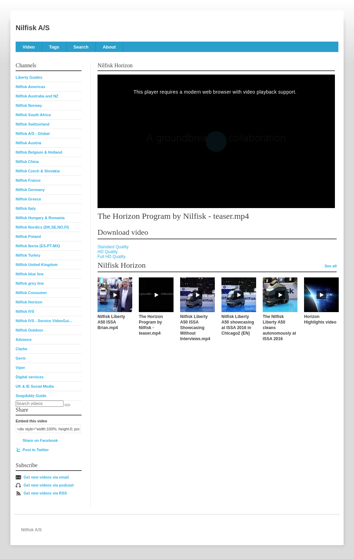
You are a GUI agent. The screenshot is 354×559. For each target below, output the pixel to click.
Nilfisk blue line (30, 274)
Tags (54, 47)
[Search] (67, 405)
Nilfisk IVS (25, 311)
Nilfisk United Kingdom (37, 265)
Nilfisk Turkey (28, 255)
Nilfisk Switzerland (32, 124)
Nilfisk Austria (28, 143)
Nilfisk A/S (33, 28)
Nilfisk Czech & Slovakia (38, 171)
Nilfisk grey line (30, 283)
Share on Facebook (40, 440)
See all (330, 266)
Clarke (21, 349)
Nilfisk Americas (30, 87)
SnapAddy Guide (31, 396)
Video (29, 47)
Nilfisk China (27, 162)
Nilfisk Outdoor (29, 330)
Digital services (30, 377)
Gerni (21, 358)
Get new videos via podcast (49, 485)
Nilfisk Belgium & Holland (39, 152)
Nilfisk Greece (28, 199)
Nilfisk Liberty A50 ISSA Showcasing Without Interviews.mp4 (195, 327)
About (109, 47)
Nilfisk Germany (30, 190)
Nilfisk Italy (26, 208)
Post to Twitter (36, 450)
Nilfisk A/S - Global (33, 133)
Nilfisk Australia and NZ (37, 96)
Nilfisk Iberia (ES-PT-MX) (38, 246)
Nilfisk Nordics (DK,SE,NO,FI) (42, 227)
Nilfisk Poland (28, 236)
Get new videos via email (46, 477)
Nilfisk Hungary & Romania (40, 218)
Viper (20, 368)
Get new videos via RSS (45, 493)
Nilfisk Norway (29, 105)
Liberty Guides (29, 77)
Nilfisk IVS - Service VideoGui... (44, 321)
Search (81, 47)
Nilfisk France (28, 180)
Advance (24, 339)
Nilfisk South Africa (33, 115)
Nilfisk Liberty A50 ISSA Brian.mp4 (111, 322)
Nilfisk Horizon (29, 302)
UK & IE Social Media (35, 386)
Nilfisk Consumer (31, 293)
